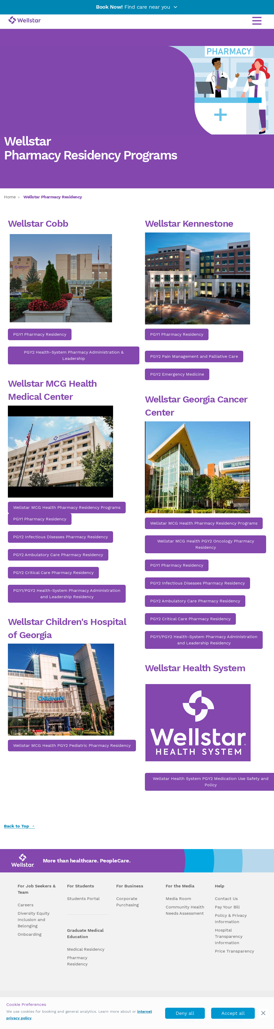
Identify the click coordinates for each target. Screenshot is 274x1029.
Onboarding (30, 934)
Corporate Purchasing (127, 901)
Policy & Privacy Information (231, 918)
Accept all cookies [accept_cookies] (233, 1014)
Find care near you (137, 7)
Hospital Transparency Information (228, 936)
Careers (25, 904)
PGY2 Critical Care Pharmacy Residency (53, 572)
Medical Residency (85, 949)
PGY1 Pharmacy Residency (39, 334)
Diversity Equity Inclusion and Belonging (33, 919)
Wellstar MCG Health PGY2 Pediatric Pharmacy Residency (72, 745)
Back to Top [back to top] (19, 826)
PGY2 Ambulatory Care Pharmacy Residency (58, 554)
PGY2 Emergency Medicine (177, 374)
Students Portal (83, 898)
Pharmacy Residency (77, 960)
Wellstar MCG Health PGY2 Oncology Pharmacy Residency (205, 544)
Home (10, 196)
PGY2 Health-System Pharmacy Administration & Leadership (74, 355)
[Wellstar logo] (24, 20)
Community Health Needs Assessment (185, 910)
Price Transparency (234, 951)
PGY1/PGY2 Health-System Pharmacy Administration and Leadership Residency (66, 593)
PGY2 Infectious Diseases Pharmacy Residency (60, 536)
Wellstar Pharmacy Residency (52, 196)
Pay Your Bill (227, 906)
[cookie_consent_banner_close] (263, 1013)
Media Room (178, 898)
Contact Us (226, 898)
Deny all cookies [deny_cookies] (185, 1014)
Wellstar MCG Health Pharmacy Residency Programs (66, 507)
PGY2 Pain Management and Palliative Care (194, 356)
